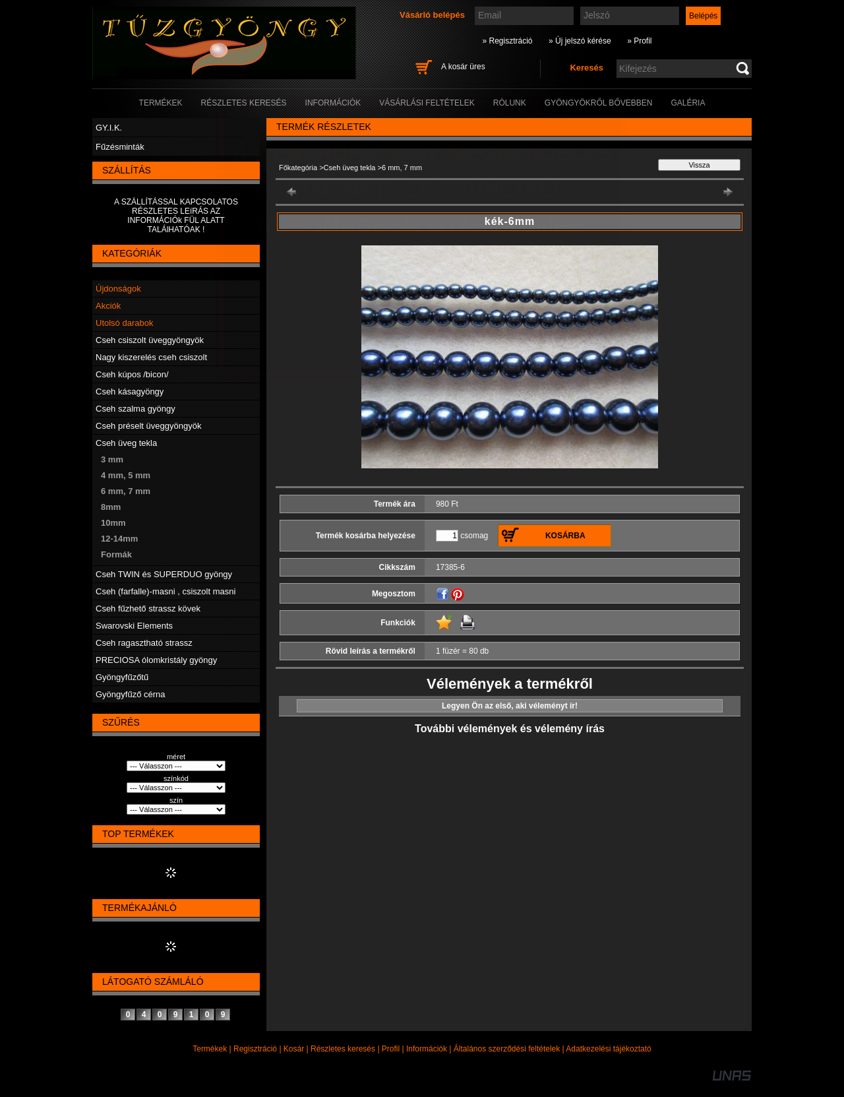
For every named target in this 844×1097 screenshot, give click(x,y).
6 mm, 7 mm (125, 491)
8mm (111, 507)
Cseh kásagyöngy (130, 391)
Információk (426, 1048)
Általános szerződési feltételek (507, 1048)
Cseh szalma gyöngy (135, 409)
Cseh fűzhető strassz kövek (148, 608)
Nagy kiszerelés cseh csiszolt (151, 357)
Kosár (294, 1048)
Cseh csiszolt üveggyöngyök (150, 340)
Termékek (210, 1048)
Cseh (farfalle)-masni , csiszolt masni (165, 591)
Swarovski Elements (134, 626)
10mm (113, 523)
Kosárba (565, 535)
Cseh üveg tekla (126, 443)
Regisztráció (255, 1048)
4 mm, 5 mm (125, 475)
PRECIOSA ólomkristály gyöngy (156, 660)
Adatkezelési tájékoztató (608, 1048)
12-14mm (119, 539)
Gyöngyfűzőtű (122, 677)
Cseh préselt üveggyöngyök (148, 426)
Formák (116, 554)
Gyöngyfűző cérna (131, 694)
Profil (391, 1048)
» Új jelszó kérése (580, 41)
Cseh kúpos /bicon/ (132, 374)
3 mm (112, 459)
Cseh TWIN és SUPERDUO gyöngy (164, 574)
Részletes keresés (343, 1048)
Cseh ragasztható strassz (144, 643)
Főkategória (298, 168)
